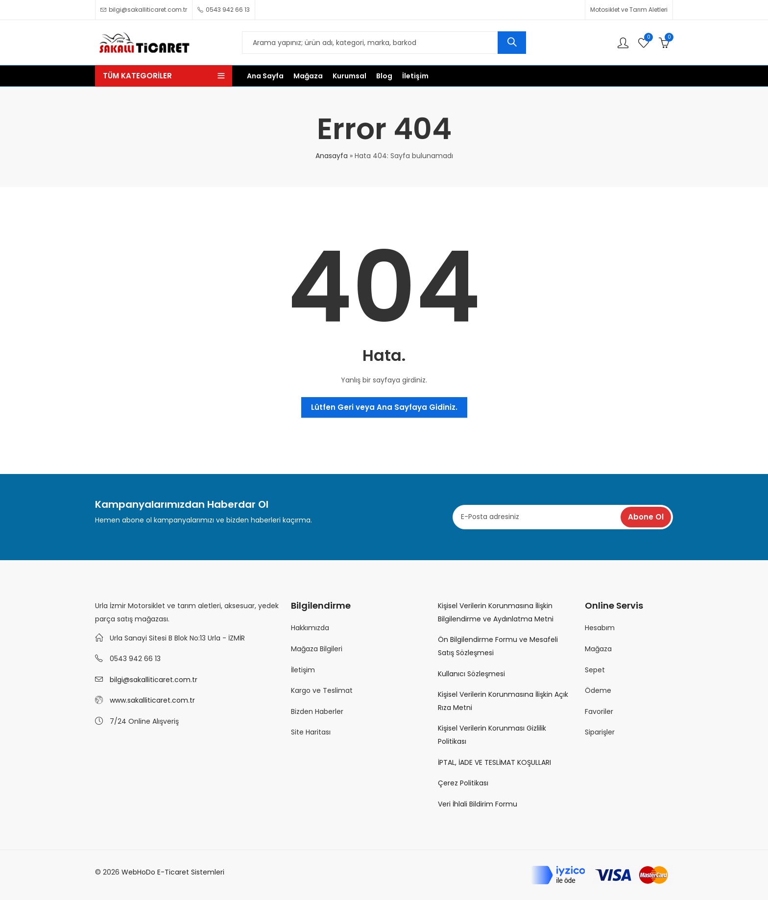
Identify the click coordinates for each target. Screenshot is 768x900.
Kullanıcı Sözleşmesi (471, 674)
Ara (512, 42)
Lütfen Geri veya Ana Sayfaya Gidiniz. (384, 407)
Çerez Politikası (463, 783)
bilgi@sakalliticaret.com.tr (153, 680)
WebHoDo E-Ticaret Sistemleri (172, 872)
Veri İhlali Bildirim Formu (477, 804)
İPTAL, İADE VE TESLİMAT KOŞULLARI (494, 762)
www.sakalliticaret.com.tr (152, 700)
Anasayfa (331, 156)
